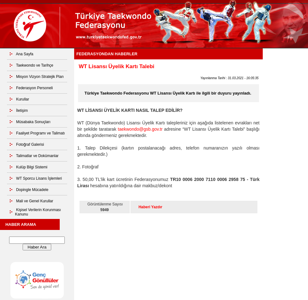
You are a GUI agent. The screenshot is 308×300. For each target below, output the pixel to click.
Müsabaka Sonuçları (33, 122)
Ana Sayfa (24, 54)
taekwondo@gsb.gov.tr (140, 129)
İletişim (22, 110)
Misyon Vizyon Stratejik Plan (39, 76)
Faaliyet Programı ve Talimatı (40, 133)
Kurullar (22, 99)
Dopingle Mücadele (32, 190)
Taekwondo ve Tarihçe (34, 65)
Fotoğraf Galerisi (30, 144)
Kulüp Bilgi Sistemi (31, 167)
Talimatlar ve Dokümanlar (37, 156)
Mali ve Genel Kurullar (34, 201)
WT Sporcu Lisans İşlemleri (39, 178)
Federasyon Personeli (34, 88)
